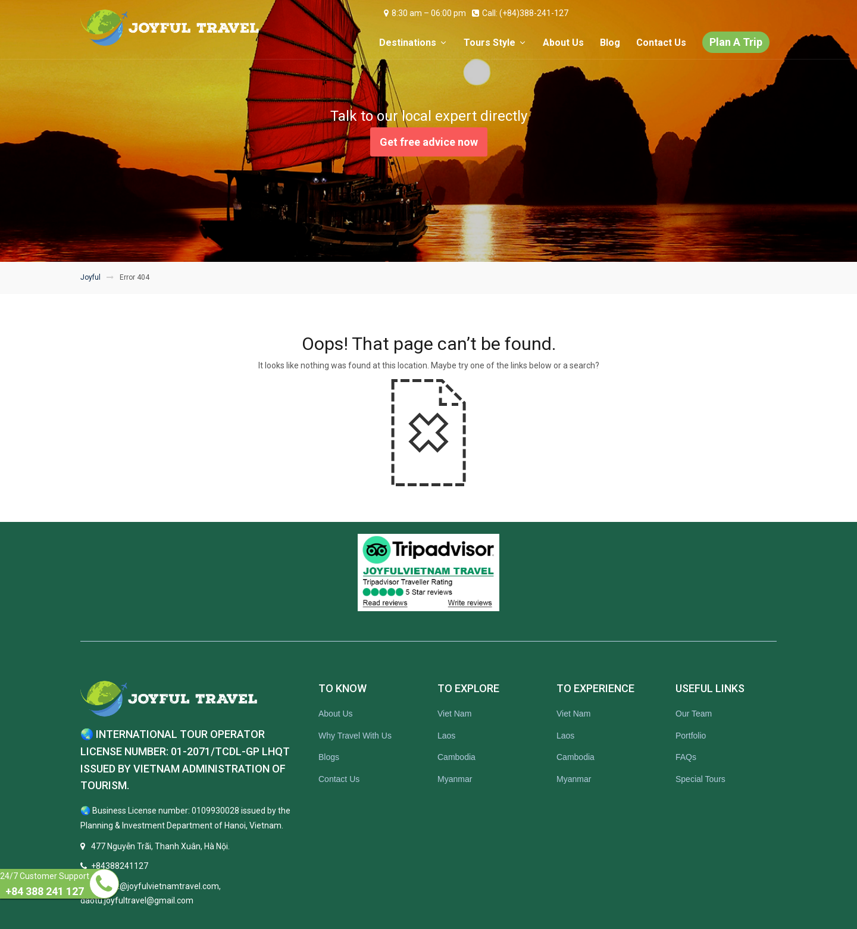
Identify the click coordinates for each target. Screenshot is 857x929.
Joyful (90, 277)
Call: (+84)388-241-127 (520, 13)
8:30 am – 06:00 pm (425, 13)
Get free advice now (429, 142)
